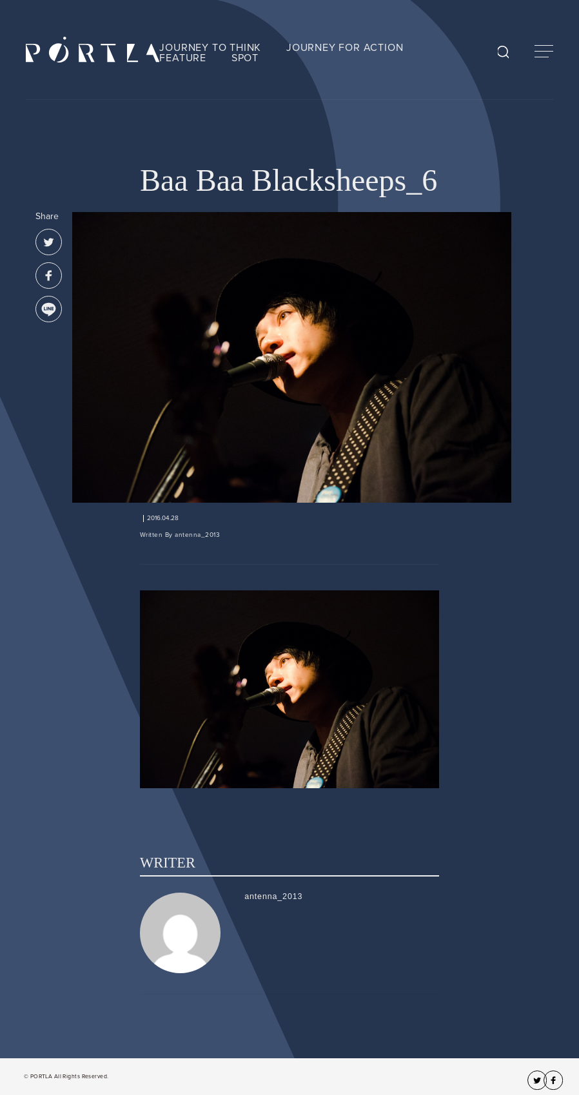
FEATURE (182, 58)
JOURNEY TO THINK (210, 47)
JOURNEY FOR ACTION (344, 47)
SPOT (245, 58)
